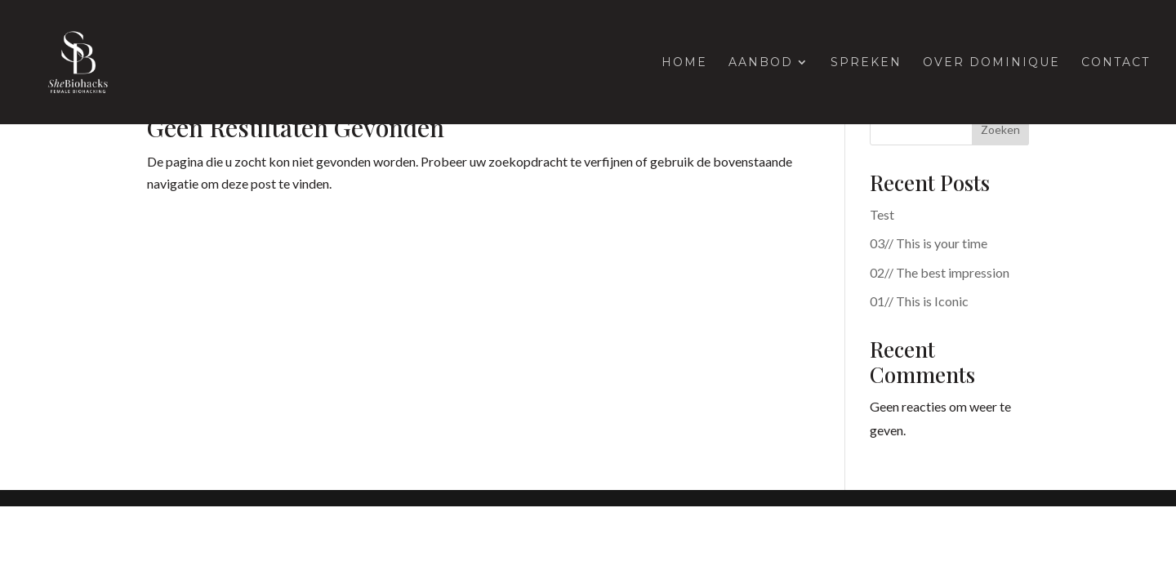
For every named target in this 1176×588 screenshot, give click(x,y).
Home (684, 62)
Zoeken (1000, 129)
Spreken (866, 62)
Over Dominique (991, 62)
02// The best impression (939, 272)
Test (882, 214)
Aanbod (760, 62)
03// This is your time (928, 243)
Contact (1115, 62)
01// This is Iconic (919, 301)
